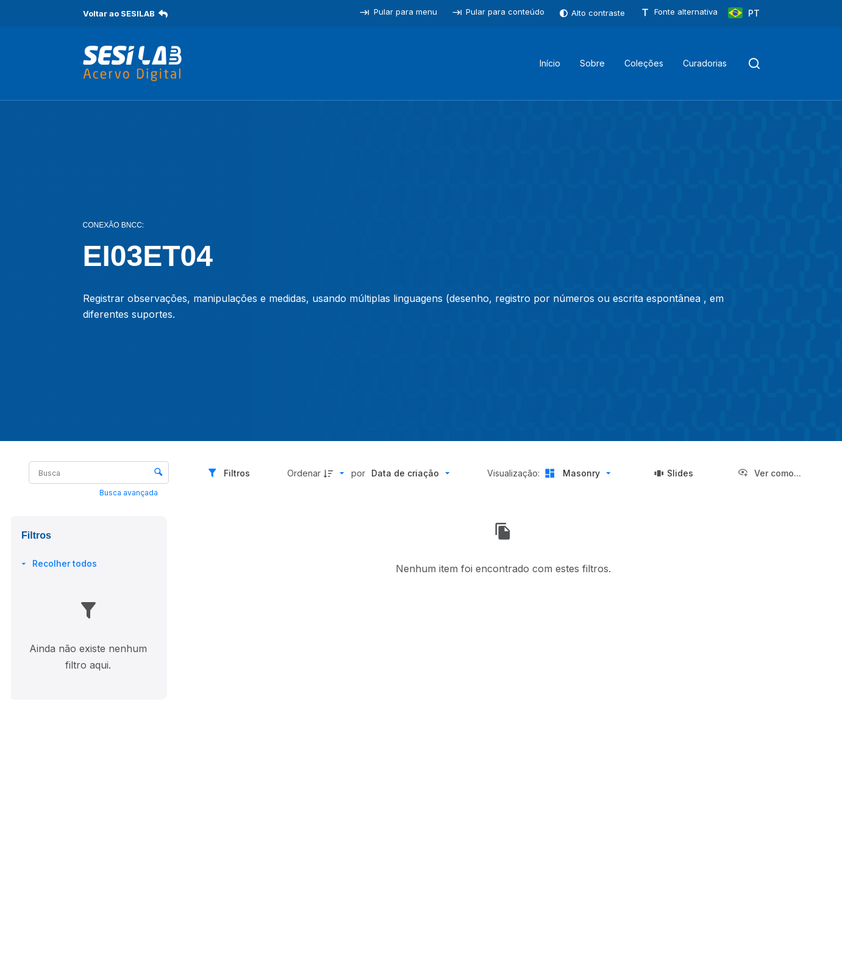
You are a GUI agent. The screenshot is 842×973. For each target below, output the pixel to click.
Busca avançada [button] (129, 492)
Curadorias (705, 63)
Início (550, 63)
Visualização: (514, 473)
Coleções (643, 63)
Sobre (592, 63)
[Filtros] (228, 473)
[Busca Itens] (99, 472)
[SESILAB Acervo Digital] (132, 63)
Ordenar (304, 473)
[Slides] (674, 473)
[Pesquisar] (754, 63)
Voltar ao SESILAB (125, 13)
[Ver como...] (769, 473)
